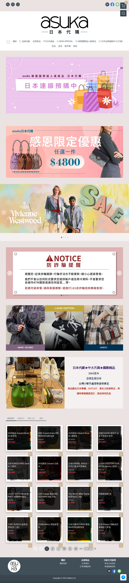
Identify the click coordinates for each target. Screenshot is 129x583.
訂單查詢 (85, 563)
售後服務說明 (110, 566)
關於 (63, 560)
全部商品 (85, 560)
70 (64, 549)
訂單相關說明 (85, 566)
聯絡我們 (63, 563)
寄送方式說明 (110, 563)
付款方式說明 (110, 560)
